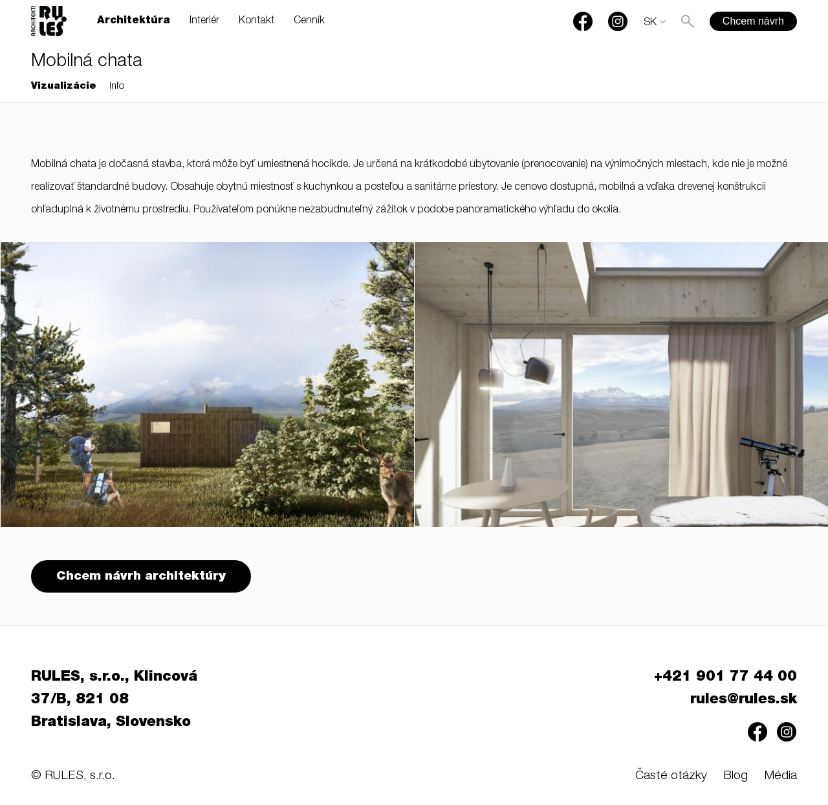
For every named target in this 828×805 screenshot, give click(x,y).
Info (117, 86)
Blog (735, 776)
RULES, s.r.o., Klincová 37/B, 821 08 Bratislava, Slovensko (114, 700)
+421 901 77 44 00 (725, 677)
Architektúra (133, 21)
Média (780, 776)
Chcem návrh (753, 21)
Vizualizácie (63, 86)
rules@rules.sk (743, 700)
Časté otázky (671, 776)
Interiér (204, 21)
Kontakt (256, 21)
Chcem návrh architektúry (141, 577)
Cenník (309, 21)
